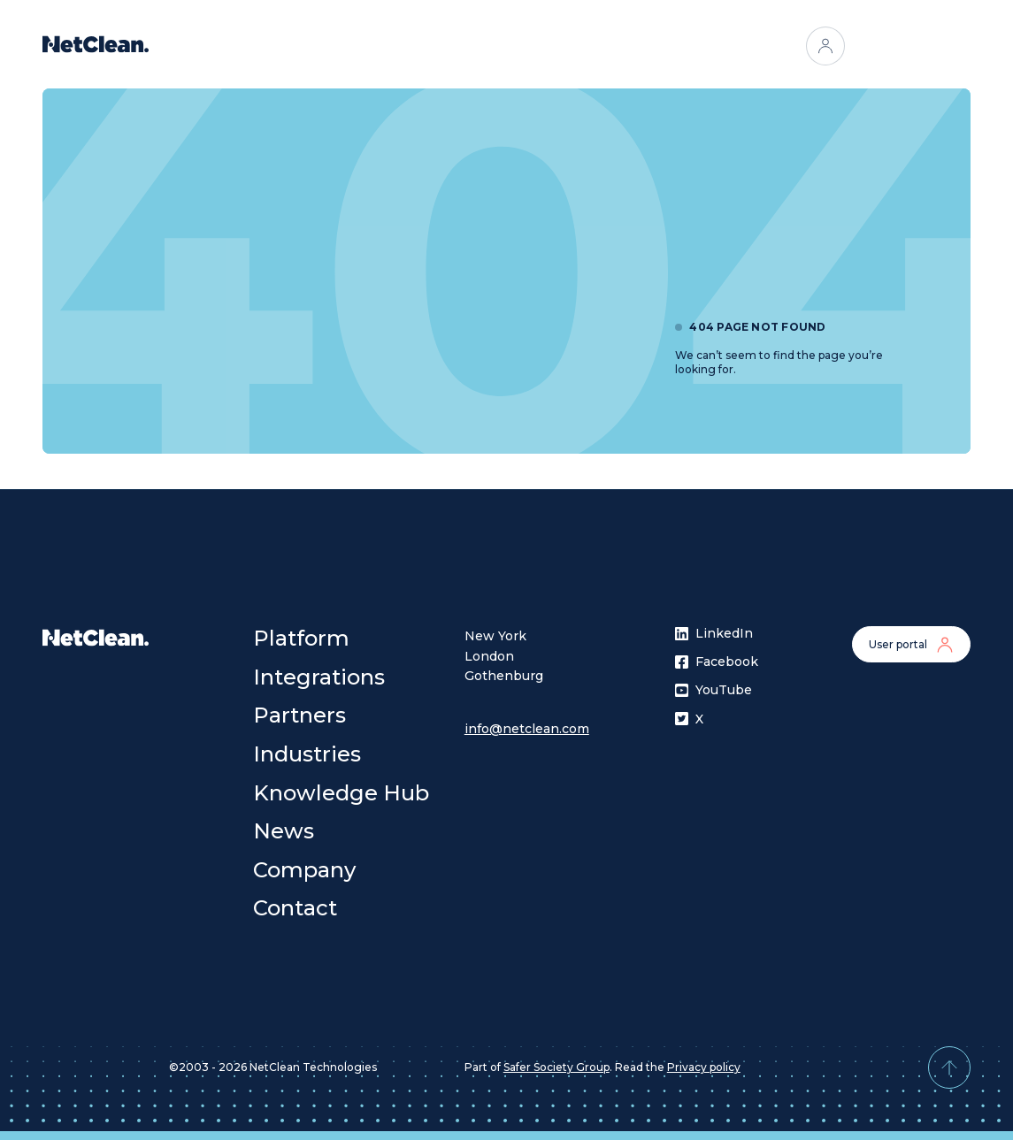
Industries (608, 46)
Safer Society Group (556, 1067)
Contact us (911, 46)
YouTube (713, 690)
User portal (911, 645)
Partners (518, 46)
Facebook (713, 661)
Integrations (422, 46)
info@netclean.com (526, 729)
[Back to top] (949, 1067)
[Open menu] (679, 46)
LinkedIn (713, 633)
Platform (327, 46)
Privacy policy (704, 1067)
